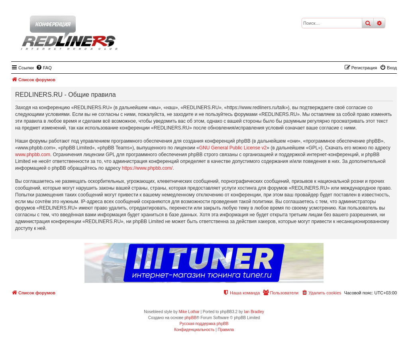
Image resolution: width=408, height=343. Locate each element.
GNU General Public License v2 (233, 148)
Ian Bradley (254, 312)
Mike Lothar (188, 312)
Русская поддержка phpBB (203, 323)
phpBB (190, 318)
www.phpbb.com (32, 154)
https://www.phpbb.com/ (147, 168)
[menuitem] (44, 68)
